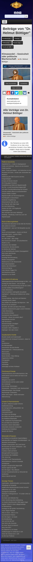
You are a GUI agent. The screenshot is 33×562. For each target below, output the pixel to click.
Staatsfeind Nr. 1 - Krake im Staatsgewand (14, 164)
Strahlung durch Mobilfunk (9, 429)
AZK (13, 521)
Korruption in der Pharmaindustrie (11, 459)
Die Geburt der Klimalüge (9, 414)
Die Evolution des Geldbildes (10, 455)
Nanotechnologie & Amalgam (10, 323)
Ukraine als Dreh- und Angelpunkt (11, 208)
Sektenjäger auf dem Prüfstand (10, 366)
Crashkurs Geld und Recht (9, 451)
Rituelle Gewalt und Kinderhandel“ (11, 337)
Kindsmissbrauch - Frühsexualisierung (12, 349)
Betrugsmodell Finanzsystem (10, 453)
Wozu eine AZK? (6, 527)
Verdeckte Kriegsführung (9, 200)
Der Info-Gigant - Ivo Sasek (9, 517)
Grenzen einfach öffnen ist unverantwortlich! (14, 191)
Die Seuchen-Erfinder (8, 313)
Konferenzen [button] (6, 38)
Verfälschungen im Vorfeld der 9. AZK (12, 531)
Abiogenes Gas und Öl (8, 380)
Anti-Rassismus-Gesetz (8, 272)
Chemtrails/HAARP (7, 412)
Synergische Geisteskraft (9, 491)
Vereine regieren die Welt (9, 467)
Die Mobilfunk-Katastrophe (9, 418)
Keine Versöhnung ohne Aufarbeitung (12, 500)
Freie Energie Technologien (9, 386)
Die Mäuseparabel (7, 345)
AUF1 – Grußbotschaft (8, 236)
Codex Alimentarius (7, 290)
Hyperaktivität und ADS (8, 319)
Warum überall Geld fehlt (9, 476)
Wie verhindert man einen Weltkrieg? (12, 212)
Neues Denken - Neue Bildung (10, 356)
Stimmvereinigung (7, 268)
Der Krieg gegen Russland (9, 183)
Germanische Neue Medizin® (10, 315)
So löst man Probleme (8, 536)
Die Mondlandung (7, 519)
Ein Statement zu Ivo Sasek (9, 529)
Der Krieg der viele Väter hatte (10, 204)
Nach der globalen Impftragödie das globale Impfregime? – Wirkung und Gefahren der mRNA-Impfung (16, 294)
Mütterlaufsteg (6, 354)
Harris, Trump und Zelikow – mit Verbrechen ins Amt (16, 170)
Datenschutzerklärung (18, 560)
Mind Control (5, 351)
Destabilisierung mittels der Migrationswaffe (14, 185)
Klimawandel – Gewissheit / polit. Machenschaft (15, 388)
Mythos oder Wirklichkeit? (9, 266)
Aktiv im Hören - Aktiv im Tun (10, 512)
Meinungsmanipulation (8, 264)
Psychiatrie (5, 362)
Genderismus (5, 343)
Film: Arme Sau (6, 457)
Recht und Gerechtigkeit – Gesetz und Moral (14, 232)
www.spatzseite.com (13, 101)
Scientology (5, 364)
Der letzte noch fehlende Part (10, 498)
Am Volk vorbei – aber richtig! (10, 238)
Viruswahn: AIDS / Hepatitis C (10, 328)
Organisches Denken (8, 358)
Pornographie (5, 360)
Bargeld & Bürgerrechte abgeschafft (12, 465)
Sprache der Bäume (7, 431)
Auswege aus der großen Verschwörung (13, 508)
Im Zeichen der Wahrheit (9, 249)
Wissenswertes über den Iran (10, 202)
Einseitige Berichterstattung (9, 257)
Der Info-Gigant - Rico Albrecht (10, 470)
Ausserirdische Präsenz (8, 515)
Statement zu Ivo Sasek (8, 274)
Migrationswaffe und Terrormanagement (13, 195)
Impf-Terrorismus (6, 321)
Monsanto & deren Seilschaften (10, 425)
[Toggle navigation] (4, 22)
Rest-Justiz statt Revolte (9, 253)
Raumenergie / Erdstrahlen (9, 392)
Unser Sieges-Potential (8, 510)
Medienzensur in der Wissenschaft (11, 261)
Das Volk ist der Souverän (9, 523)
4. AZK (17, 533)
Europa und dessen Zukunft (9, 181)
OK (28, 547)
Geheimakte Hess (7, 210)
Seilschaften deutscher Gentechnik (11, 427)
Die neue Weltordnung (8, 206)
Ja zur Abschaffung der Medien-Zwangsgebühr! (15, 251)
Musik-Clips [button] (17, 42)
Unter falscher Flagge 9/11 (9, 270)
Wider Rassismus (7, 255)
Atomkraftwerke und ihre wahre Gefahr (13, 382)
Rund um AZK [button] (7, 47)
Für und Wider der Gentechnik (10, 422)
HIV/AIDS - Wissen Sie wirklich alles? (12, 317)
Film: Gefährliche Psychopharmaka (12, 420)
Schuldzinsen (5, 463)
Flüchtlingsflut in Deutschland (10, 197)
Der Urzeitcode (6, 384)
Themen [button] (17, 38)
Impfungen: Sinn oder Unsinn (10, 330)
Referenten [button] (6, 42)
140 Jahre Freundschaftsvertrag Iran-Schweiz (15, 189)
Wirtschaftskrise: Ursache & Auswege (12, 461)
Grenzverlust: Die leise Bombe (10, 247)
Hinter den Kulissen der (8, 533)
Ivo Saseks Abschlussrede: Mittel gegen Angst (15, 502)
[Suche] (15, 16)
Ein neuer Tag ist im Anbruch (10, 525)
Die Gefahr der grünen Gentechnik (11, 416)
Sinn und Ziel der (7, 521)
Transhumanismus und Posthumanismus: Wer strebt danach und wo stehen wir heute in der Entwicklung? (15, 375)
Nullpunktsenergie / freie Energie (11, 390)
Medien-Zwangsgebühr (8, 259)
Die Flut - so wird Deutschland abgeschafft (14, 187)
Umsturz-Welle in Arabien (9, 193)
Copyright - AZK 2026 (9, 540)
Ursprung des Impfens (8, 325)
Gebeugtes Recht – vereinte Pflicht (11, 234)
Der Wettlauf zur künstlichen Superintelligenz (14, 438)
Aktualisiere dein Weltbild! (9, 245)
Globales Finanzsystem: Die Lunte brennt (13, 444)
